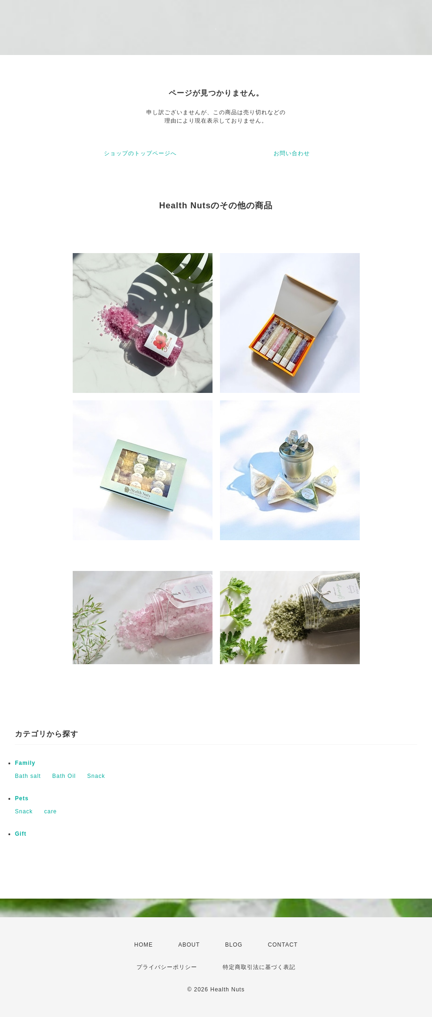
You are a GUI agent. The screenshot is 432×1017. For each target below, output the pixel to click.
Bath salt (28, 776)
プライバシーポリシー (167, 967)
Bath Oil (64, 776)
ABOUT (188, 944)
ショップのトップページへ (140, 153)
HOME (143, 944)
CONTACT (283, 944)
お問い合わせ (292, 153)
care (50, 811)
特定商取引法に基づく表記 (259, 967)
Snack (96, 776)
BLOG (233, 944)
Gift (21, 834)
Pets (21, 798)
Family (25, 763)
